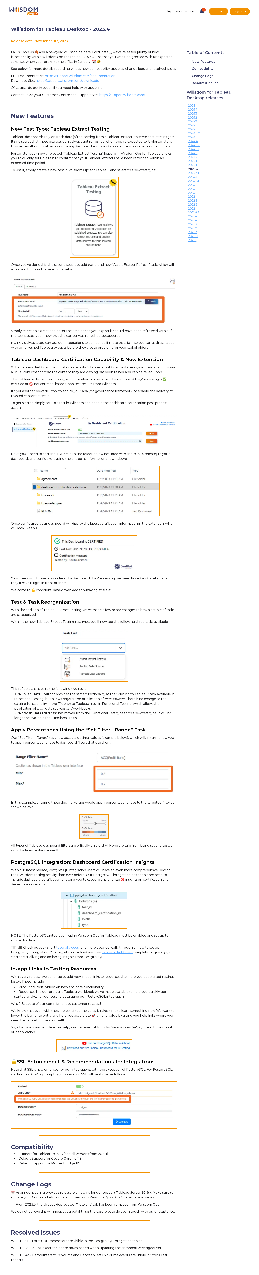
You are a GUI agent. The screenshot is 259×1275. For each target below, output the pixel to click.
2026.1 (192, 105)
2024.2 (192, 157)
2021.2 (192, 232)
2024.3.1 (193, 149)
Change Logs (202, 76)
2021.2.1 (193, 228)
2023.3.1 (193, 173)
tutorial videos (67, 947)
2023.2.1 (193, 181)
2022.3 (192, 200)
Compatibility (202, 69)
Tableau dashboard (117, 952)
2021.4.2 (193, 212)
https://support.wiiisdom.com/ (122, 95)
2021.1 (192, 240)
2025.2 (192, 121)
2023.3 (192, 177)
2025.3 (192, 113)
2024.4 (193, 141)
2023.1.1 (193, 189)
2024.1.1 (193, 161)
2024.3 (192, 153)
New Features (203, 62)
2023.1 (192, 192)
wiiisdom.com (185, 11)
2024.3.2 (194, 145)
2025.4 (192, 109)
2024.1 (192, 165)
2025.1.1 (193, 125)
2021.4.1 (193, 216)
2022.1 (192, 208)
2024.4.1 (193, 137)
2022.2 (192, 204)
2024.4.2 (194, 133)
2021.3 (192, 224)
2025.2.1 (193, 117)
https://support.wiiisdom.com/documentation (80, 76)
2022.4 (192, 196)
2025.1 (192, 129)
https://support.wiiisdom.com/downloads (67, 81)
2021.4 (192, 220)
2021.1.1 (193, 236)
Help (169, 11)
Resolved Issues (205, 83)
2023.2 (192, 185)
